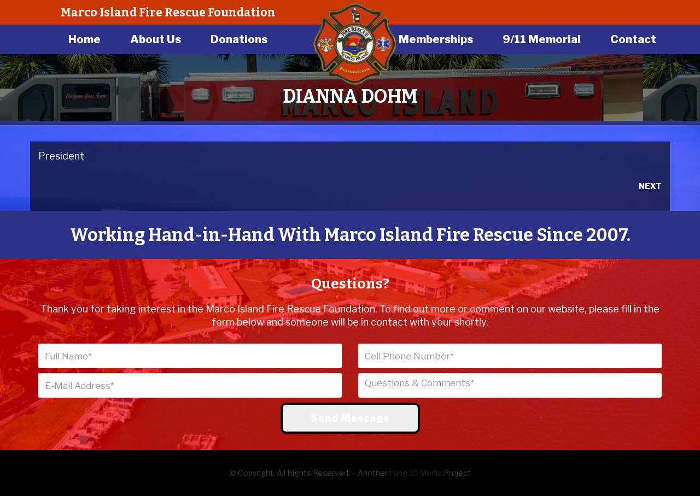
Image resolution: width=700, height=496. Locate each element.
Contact (633, 39)
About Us (155, 39)
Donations (239, 39)
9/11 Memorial (542, 39)
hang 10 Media (415, 472)
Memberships (436, 39)
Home (84, 39)
